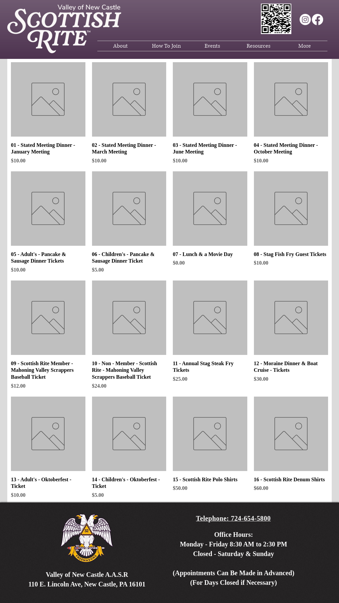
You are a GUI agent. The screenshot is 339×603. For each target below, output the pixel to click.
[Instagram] (305, 19)
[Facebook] (317, 19)
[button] (120, 46)
